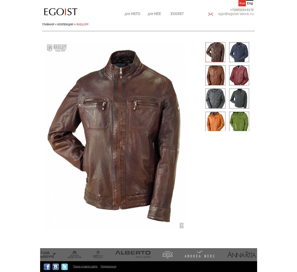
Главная (48, 24)
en (249, 3)
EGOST (177, 14)
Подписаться (108, 266)
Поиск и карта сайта (85, 266)
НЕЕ (154, 14)
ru (242, 3)
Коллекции (65, 24)
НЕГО (132, 14)
